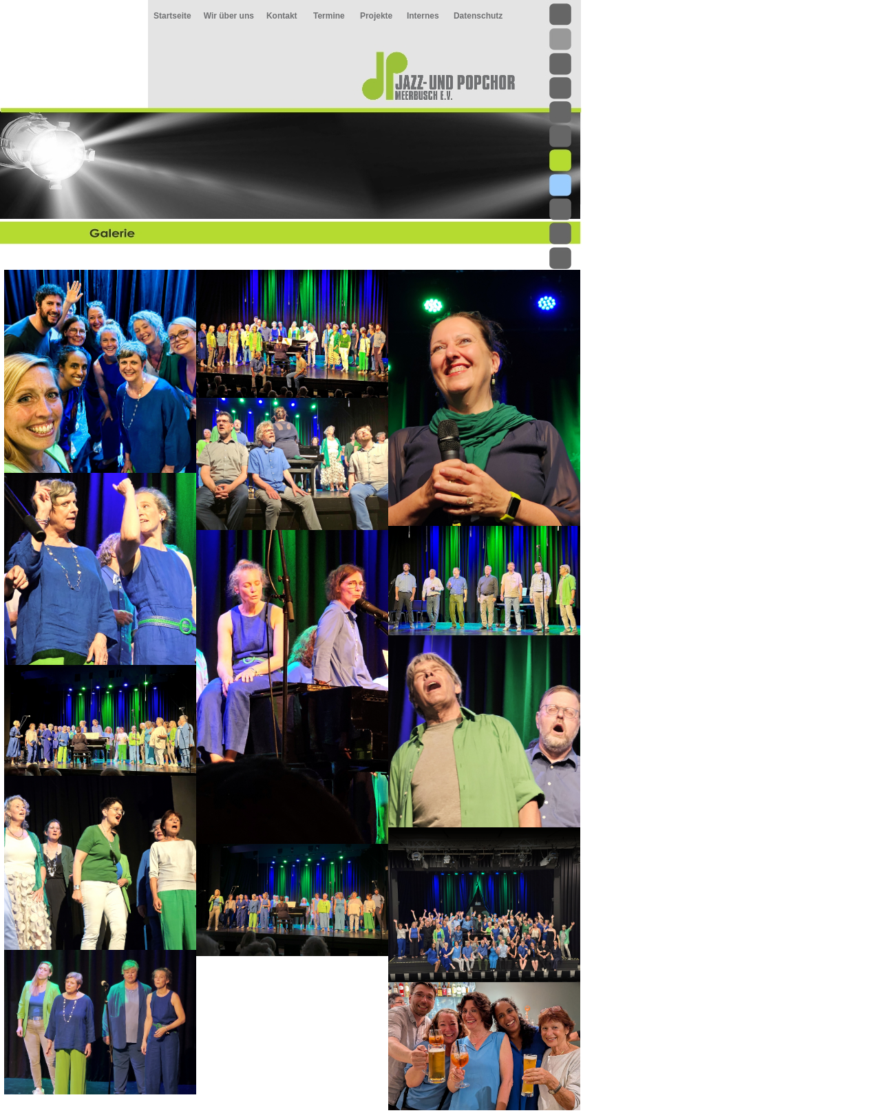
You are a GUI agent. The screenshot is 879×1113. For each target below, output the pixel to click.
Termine (329, 16)
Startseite (172, 16)
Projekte (376, 16)
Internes (423, 16)
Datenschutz (478, 16)
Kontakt (281, 16)
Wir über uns (229, 16)
